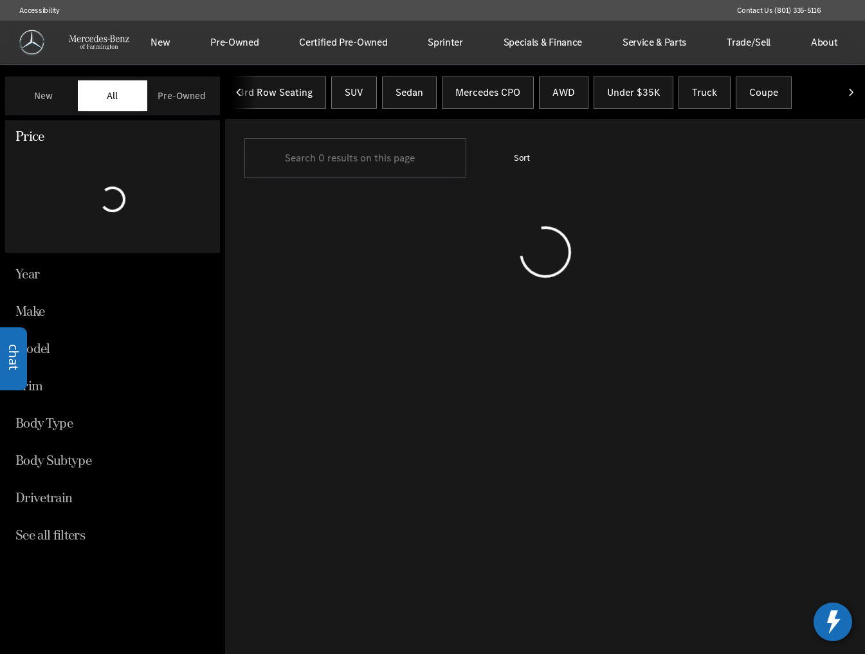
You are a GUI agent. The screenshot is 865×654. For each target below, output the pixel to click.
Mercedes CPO (487, 95)
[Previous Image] (239, 96)
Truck (704, 95)
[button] (849, 10)
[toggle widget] (833, 622)
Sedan (409, 95)
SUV (354, 95)
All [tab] (112, 95)
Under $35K (633, 95)
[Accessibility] (33, 10)
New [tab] (43, 95)
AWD (563, 95)
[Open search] (835, 42)
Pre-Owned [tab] (182, 95)
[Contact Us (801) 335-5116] (779, 10)
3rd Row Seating (276, 95)
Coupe (763, 95)
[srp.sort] (514, 161)
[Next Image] (851, 96)
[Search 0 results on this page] (355, 161)
